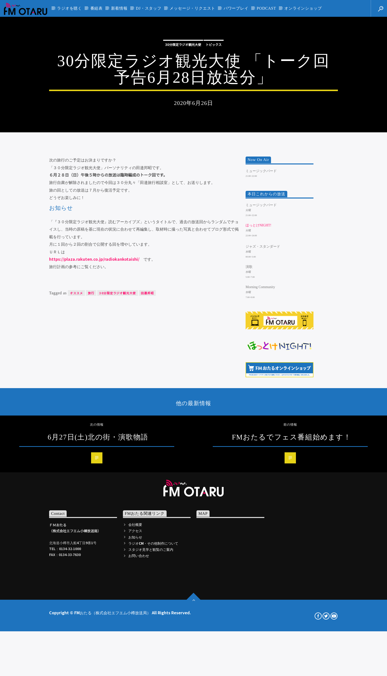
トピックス (214, 104)
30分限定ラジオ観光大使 (183, 104)
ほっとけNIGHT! (258, 358)
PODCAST (266, 8)
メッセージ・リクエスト (192, 8)
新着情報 (119, 8)
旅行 (91, 425)
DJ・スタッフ (148, 8)
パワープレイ (236, 8)
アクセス (135, 663)
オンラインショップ (303, 8)
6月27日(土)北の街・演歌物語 (98, 570)
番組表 (96, 8)
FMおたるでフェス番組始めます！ (291, 570)
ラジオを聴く (69, 8)
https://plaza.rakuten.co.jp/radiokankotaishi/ (94, 392)
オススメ (76, 425)
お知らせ (135, 669)
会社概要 (135, 657)
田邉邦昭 (147, 425)
